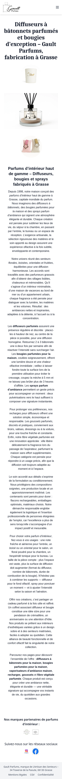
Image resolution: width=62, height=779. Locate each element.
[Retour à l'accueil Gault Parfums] (11, 7)
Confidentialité (46, 774)
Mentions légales (17, 774)
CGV (32, 774)
